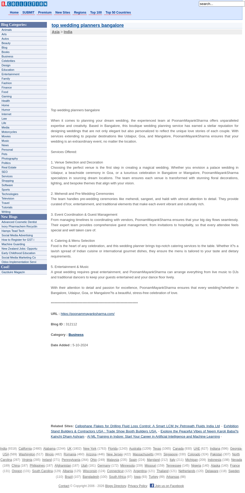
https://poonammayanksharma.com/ (88, 314)
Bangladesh (91, 477)
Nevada (236, 460)
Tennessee (173, 465)
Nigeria (196, 465)
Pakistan (216, 454)
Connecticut (115, 471)
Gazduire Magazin (13, 272)
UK (69, 448)
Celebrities (8, 60)
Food (5, 91)
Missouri (150, 465)
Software (7, 185)
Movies (6, 136)
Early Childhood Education (18, 253)
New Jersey (114, 454)
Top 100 (96, 12)
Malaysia (113, 460)
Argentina (139, 471)
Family (6, 78)
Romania (70, 454)
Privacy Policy (138, 486)
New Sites (63, 12)
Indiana (215, 448)
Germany (103, 465)
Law (4, 118)
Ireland (47, 460)
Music (5, 140)
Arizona (91, 454)
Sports (6, 189)
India (3, 448)
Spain (133, 460)
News (5, 145)
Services (7, 176)
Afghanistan (62, 465)
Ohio (93, 460)
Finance (7, 87)
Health (6, 100)
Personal (7, 149)
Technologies (10, 194)
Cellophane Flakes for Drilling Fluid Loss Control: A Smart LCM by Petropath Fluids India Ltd (147, 426)
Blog (4, 47)
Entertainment (10, 74)
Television (8, 198)
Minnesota (127, 465)
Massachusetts (143, 454)
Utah (84, 465)
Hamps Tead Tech (13, 230)
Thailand (163, 471)
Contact (64, 486)
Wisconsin (90, 471)
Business (7, 56)
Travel (5, 202)
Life (4, 123)
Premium (45, 12)
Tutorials (7, 207)
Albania (68, 471)
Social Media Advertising (17, 235)
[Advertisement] (92, 67)
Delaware (211, 471)
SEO (5, 171)
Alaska (215, 465)
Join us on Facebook (167, 486)
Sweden (234, 471)
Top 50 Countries (118, 12)
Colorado (194, 454)
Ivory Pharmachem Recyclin (19, 226)
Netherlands (187, 471)
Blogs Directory (115, 486)
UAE (197, 448)
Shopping (8, 180)
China (16, 465)
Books (6, 52)
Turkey (153, 477)
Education (8, 69)
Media (5, 127)
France (235, 465)
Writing (6, 211)
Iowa (137, 477)
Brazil (69, 477)
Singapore (170, 454)
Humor (6, 109)
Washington (27, 454)
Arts (4, 34)
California (25, 448)
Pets (4, 154)
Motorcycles (9, 131)
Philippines (37, 465)
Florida (113, 448)
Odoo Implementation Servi (19, 261)
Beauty (6, 43)
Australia (135, 448)
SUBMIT (28, 12)
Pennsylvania (71, 460)
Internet (6, 114)
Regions (80, 12)
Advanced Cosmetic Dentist (19, 222)
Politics (6, 163)
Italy (172, 460)
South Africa (117, 477)
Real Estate (9, 167)
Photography (10, 158)
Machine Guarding (13, 244)
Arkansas (172, 477)
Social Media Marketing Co (19, 257)
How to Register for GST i (18, 239)
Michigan (191, 460)
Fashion (7, 83)
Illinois (49, 454)
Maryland (153, 460)
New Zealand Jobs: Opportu (19, 248)
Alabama (49, 448)
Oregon (17, 471)
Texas (157, 448)
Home (14, 12)
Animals (7, 29)
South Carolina (42, 471)
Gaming (7, 96)
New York (89, 448)
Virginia (27, 460)
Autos (5, 38)
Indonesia (214, 460)
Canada (178, 448)
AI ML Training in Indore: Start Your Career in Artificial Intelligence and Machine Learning (153, 436)
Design (6, 65)
